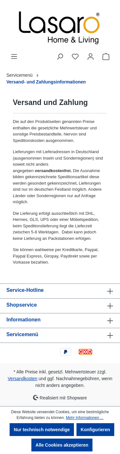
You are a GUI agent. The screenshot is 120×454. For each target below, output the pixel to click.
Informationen (23, 319)
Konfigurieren (95, 429)
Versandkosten (22, 378)
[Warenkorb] (106, 56)
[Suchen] (60, 56)
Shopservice (21, 305)
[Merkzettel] (75, 56)
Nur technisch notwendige (42, 429)
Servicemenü (22, 334)
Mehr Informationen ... (84, 417)
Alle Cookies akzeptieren (62, 445)
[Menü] (14, 56)
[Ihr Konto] (90, 56)
